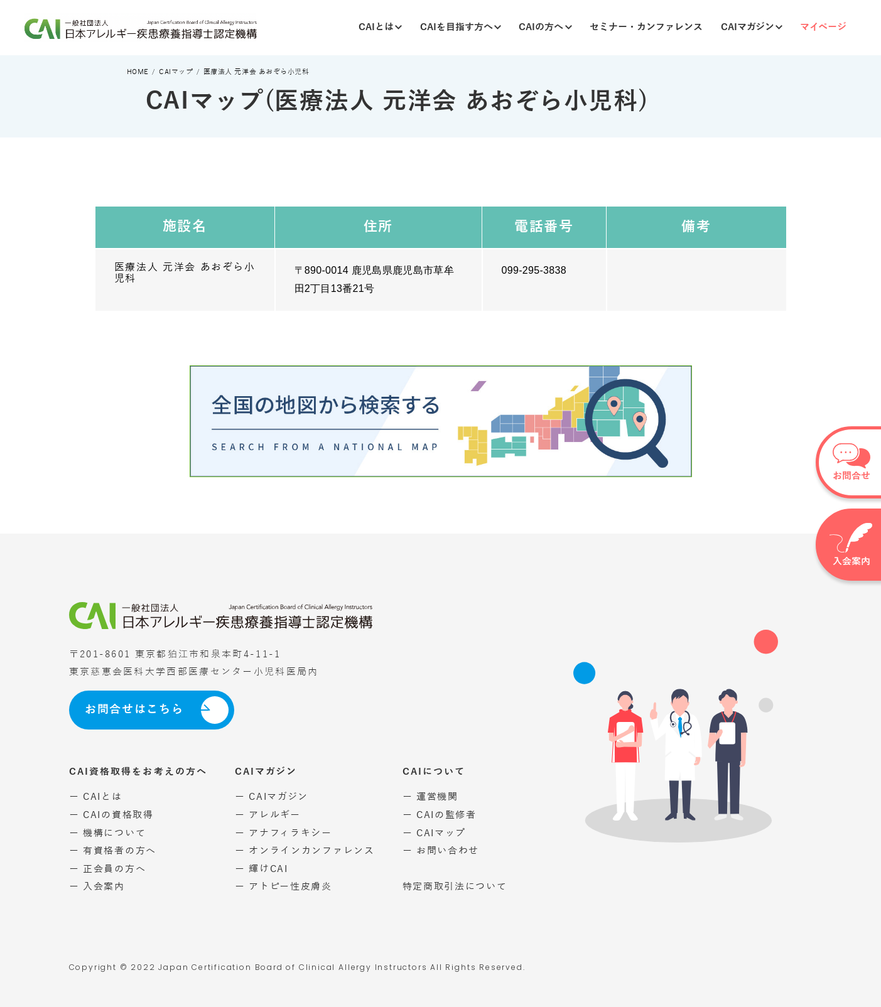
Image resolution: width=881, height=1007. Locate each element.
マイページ (823, 27)
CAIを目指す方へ (460, 27)
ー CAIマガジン (271, 797)
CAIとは (380, 27)
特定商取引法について (455, 886)
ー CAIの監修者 (440, 815)
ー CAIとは (95, 797)
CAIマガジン (751, 27)
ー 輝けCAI (261, 869)
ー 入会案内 (97, 886)
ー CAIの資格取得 (111, 815)
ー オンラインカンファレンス (305, 851)
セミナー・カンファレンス (646, 27)
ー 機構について (107, 833)
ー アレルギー (268, 815)
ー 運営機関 (430, 797)
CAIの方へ (545, 27)
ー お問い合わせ (441, 851)
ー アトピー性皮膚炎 (283, 886)
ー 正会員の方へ (107, 869)
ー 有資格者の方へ (112, 851)
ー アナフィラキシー (283, 833)
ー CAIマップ (435, 833)
